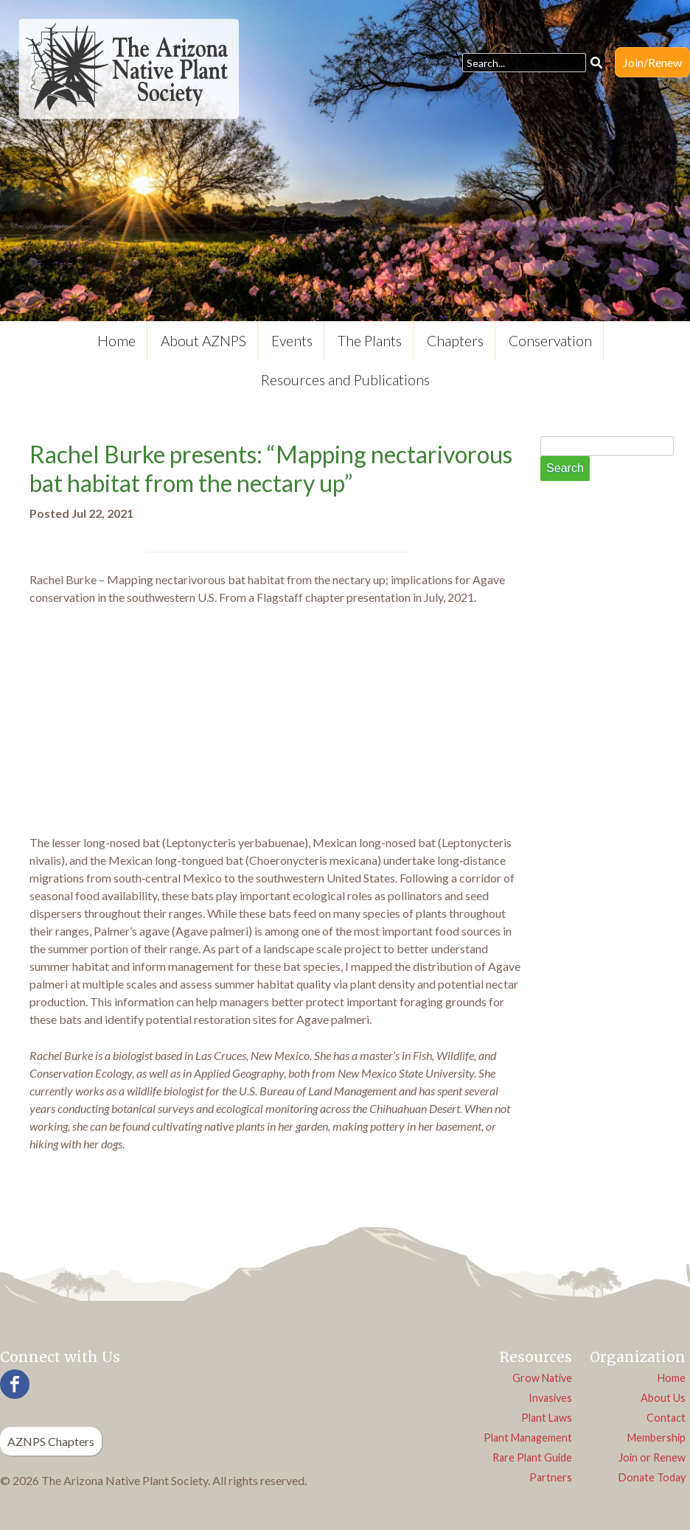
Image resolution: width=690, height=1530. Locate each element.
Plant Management (528, 1437)
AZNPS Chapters (50, 1441)
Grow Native (542, 1378)
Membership (656, 1437)
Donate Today (652, 1477)
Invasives (550, 1398)
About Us (663, 1398)
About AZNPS (203, 340)
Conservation (550, 340)
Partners (550, 1477)
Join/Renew (652, 62)
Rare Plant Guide (532, 1457)
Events (292, 340)
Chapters (455, 340)
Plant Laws (546, 1417)
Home (116, 340)
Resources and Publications (345, 379)
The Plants (370, 340)
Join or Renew (652, 1457)
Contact (666, 1417)
